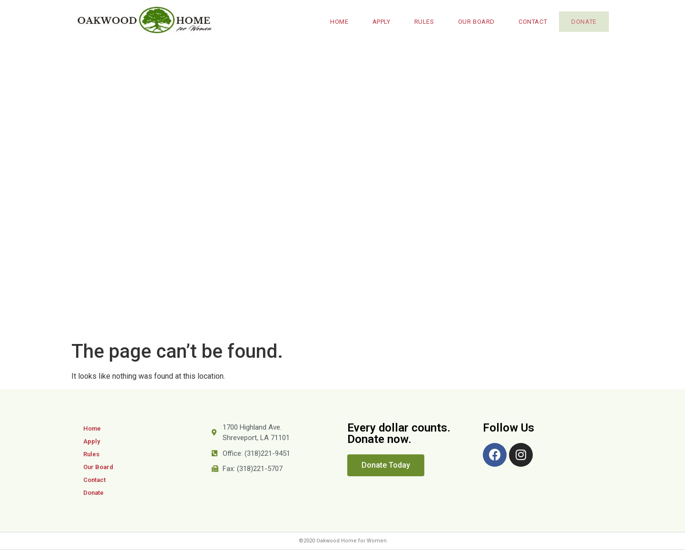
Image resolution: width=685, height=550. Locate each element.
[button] (385, 465)
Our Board (472, 21)
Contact (529, 21)
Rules (421, 21)
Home (335, 21)
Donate (582, 21)
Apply (378, 21)
